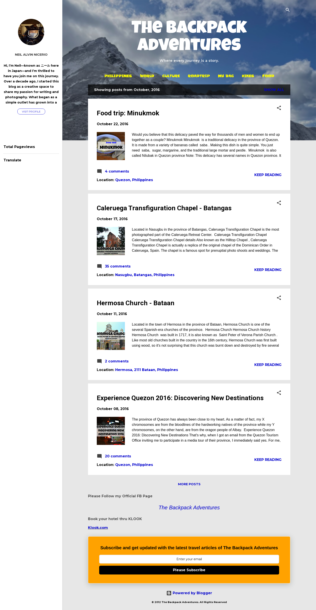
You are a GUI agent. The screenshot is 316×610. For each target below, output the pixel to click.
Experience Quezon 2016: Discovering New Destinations (180, 398)
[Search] (287, 10)
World (147, 75)
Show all (274, 90)
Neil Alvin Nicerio (31, 55)
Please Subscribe (189, 570)
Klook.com (98, 528)
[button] (279, 108)
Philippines (118, 75)
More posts (189, 484)
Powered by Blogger (189, 593)
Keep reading (268, 175)
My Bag (226, 75)
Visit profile (31, 111)
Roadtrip (199, 75)
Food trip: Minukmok (128, 113)
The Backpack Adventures (189, 38)
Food (268, 75)
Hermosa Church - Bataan (135, 303)
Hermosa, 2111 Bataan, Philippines (146, 370)
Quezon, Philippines (134, 180)
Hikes (248, 75)
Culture (171, 75)
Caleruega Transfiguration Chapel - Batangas (164, 208)
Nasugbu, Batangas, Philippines (144, 275)
